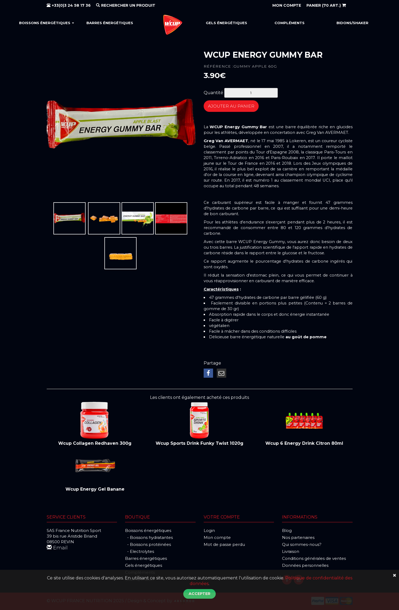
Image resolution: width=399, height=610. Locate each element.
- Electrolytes (139, 550)
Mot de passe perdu (224, 543)
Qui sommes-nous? (301, 543)
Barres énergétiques (109, 23)
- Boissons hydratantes (149, 536)
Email (58, 547)
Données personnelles (305, 564)
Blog (287, 529)
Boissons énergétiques (46, 23)
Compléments (289, 23)
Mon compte (217, 536)
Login (209, 529)
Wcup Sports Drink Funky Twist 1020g (199, 442)
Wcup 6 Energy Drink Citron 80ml (304, 442)
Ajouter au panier (235, 107)
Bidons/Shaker (352, 23)
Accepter (199, 593)
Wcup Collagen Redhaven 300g (94, 442)
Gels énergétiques (226, 23)
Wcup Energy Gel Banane (95, 488)
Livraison (290, 550)
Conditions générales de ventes (314, 557)
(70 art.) (326, 5)
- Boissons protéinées (148, 543)
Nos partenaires (298, 536)
